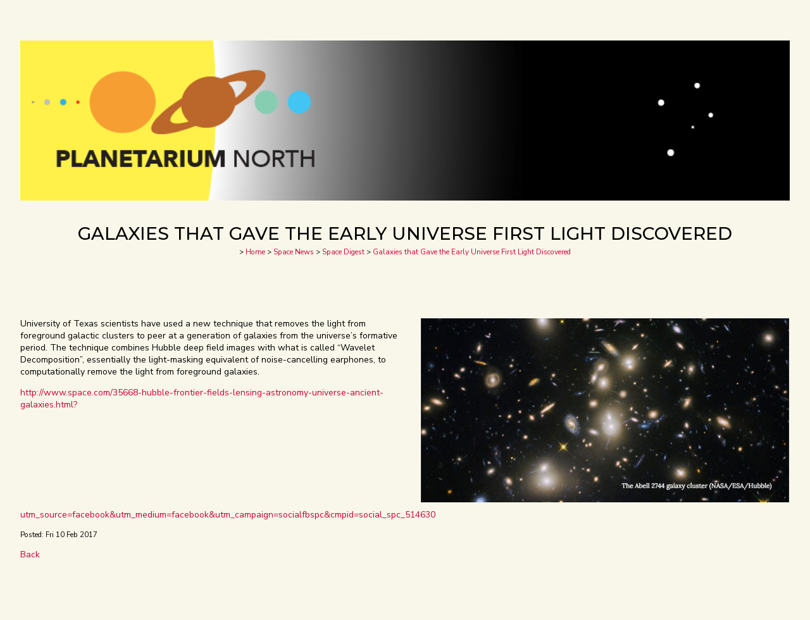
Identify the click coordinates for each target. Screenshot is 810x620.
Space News (293, 252)
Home (255, 252)
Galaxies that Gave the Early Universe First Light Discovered (472, 252)
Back (30, 555)
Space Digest (343, 252)
